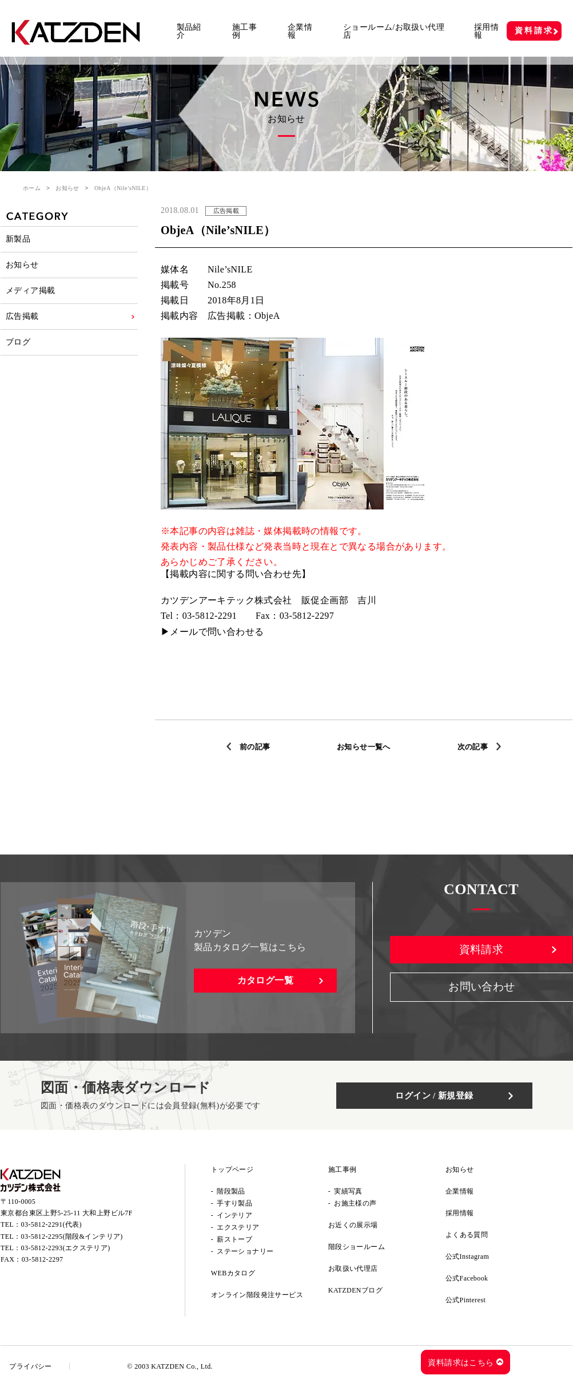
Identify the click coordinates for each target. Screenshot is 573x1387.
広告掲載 (22, 328)
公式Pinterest (465, 1300)
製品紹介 (189, 31)
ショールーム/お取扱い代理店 (393, 31)
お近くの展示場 (353, 1225)
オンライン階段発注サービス (257, 1295)
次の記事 (475, 746)
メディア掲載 (30, 299)
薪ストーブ (234, 1239)
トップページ (232, 1169)
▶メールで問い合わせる (212, 632)
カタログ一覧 (265, 980)
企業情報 (300, 31)
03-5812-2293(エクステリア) (65, 1251)
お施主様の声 (355, 1203)
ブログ (18, 357)
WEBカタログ (233, 1273)
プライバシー (33, 1366)
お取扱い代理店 (353, 1268)
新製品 (18, 240)
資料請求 (534, 30)
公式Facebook (466, 1278)
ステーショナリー (245, 1251)
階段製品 (231, 1191)
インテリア (234, 1215)
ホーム (32, 188)
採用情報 (486, 31)
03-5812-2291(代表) (51, 1228)
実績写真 (348, 1191)
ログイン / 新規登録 (446, 1095)
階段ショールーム (356, 1247)
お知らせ (67, 188)
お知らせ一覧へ (364, 746)
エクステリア (238, 1227)
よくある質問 (466, 1235)
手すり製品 (234, 1203)
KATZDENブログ (355, 1290)
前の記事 (251, 746)
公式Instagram (467, 1256)
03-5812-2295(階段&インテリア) (72, 1239)
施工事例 (244, 31)
